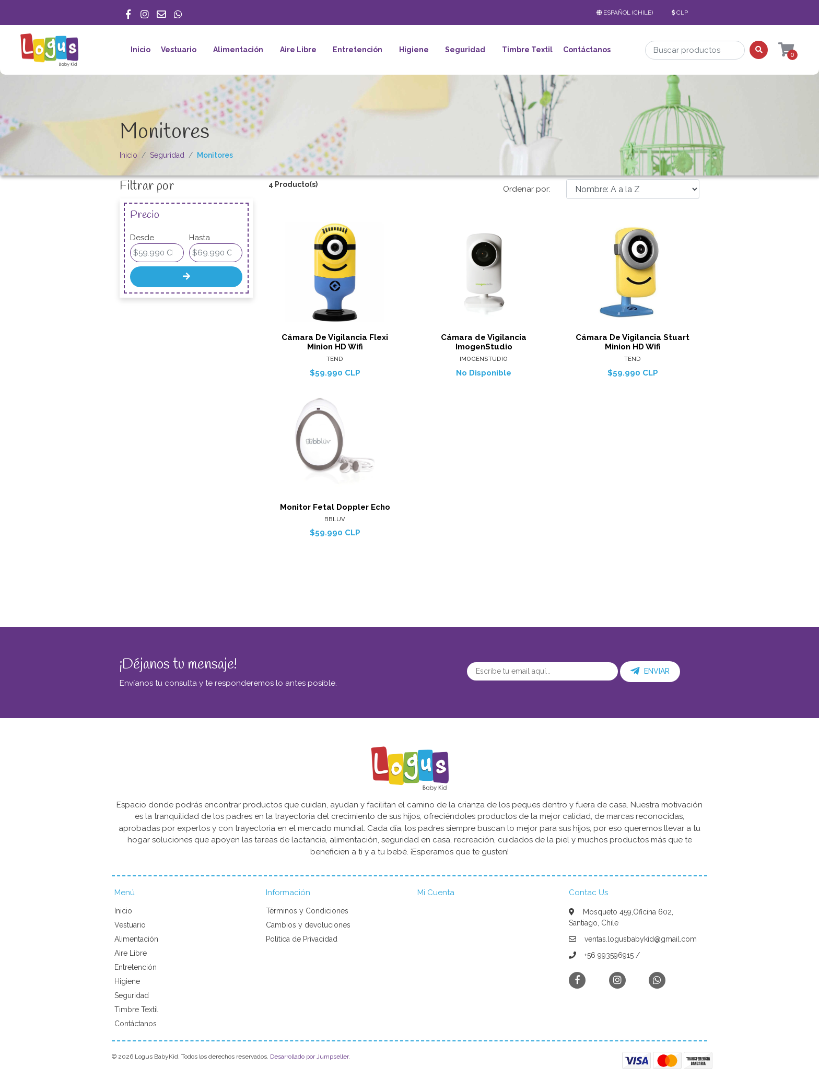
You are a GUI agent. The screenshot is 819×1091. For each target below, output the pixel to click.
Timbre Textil (527, 49)
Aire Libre (298, 49)
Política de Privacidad (301, 939)
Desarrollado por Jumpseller (309, 1056)
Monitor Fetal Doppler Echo (335, 507)
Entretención (357, 49)
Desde (142, 237)
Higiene (414, 49)
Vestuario (178, 49)
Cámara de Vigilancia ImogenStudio (483, 342)
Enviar (650, 671)
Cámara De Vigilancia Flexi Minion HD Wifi (335, 342)
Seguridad (465, 49)
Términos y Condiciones (307, 911)
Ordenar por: (527, 189)
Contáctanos (587, 49)
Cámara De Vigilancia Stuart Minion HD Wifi (632, 342)
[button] (626, 12)
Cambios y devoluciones (308, 925)
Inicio (140, 49)
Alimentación (238, 49)
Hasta (199, 237)
